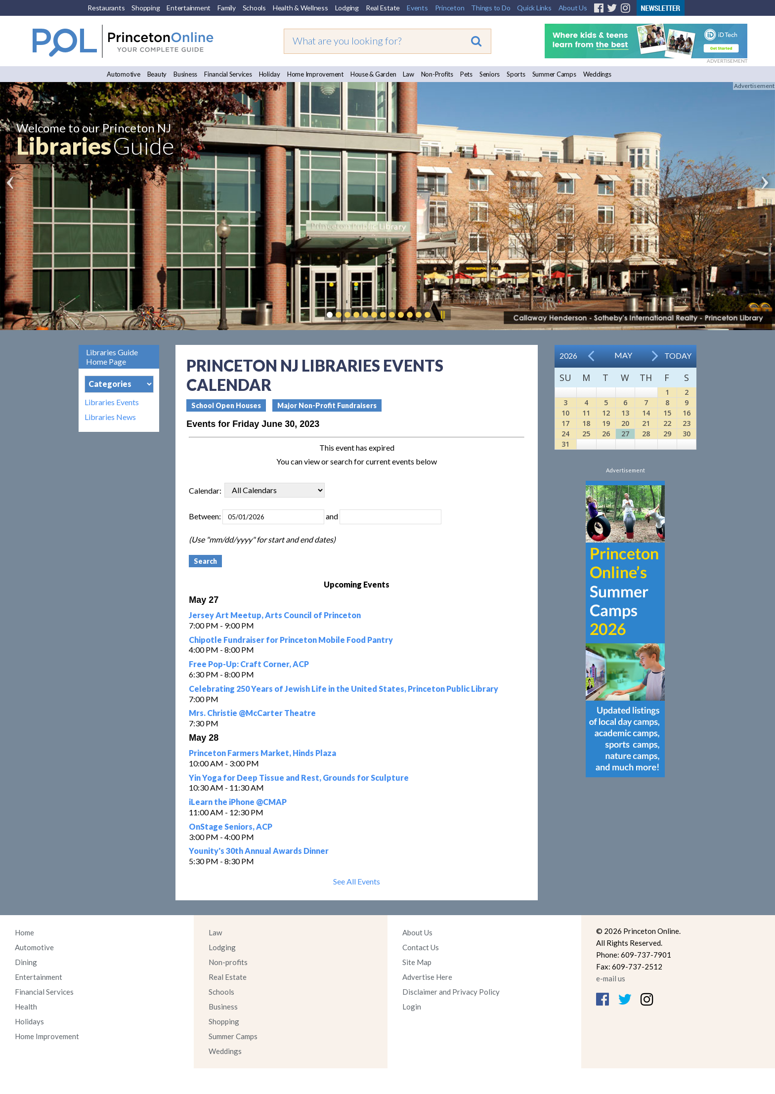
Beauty (157, 74)
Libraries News (110, 417)
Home (24, 932)
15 (667, 413)
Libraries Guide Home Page (112, 356)
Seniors (489, 74)
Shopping (145, 7)
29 (667, 433)
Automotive (123, 74)
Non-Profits (437, 74)
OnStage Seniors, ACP (230, 826)
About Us (573, 7)
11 (586, 413)
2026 (568, 355)
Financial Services (228, 74)
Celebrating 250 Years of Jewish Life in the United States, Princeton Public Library (343, 688)
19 (606, 423)
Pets (466, 74)
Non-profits (228, 962)
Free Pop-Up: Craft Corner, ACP (249, 664)
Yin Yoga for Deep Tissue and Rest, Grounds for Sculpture (299, 777)
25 (586, 433)
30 (686, 433)
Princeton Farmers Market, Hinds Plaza (262, 752)
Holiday (269, 74)
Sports (516, 74)
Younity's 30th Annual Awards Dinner (259, 850)
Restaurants (106, 7)
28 (646, 433)
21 (646, 423)
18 (586, 423)
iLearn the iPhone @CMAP (238, 801)
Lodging (347, 7)
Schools (254, 7)
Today (677, 355)
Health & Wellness (300, 7)
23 (686, 423)
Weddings (597, 74)
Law (408, 74)
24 (565, 433)
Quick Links (534, 7)
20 (625, 423)
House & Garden (373, 74)
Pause (442, 314)
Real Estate (383, 7)
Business (185, 74)
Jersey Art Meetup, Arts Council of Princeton (275, 615)
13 (625, 413)
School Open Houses (226, 405)
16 (686, 413)
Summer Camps (554, 74)
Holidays (29, 1021)
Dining (26, 962)
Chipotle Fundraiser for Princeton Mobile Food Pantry (291, 639)
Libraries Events (112, 402)
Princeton (450, 7)
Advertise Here (427, 976)
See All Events (356, 881)
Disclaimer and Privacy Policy (451, 991)
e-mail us (610, 978)
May (623, 355)
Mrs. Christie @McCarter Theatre (252, 712)
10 (565, 413)
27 (625, 433)
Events (417, 7)
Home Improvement (315, 74)
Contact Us (420, 947)
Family (226, 7)
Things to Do (490, 7)
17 (565, 423)
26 (606, 433)
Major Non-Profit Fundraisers (327, 405)
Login (411, 1006)
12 (606, 413)
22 (667, 423)
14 (646, 413)
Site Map (416, 962)
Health (26, 1006)
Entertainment (189, 7)
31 (565, 444)
